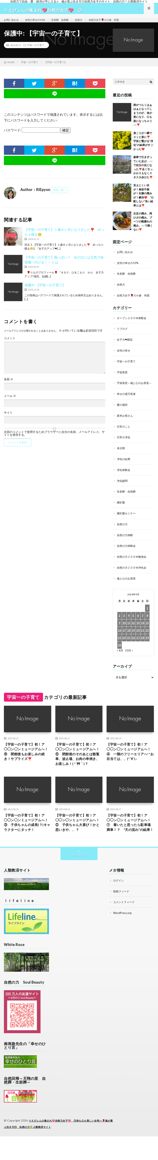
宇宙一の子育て (35, 52)
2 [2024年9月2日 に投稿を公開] (119, 622)
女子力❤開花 (125, 346)
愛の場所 (122, 414)
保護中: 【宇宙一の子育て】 (44, 292)
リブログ (122, 335)
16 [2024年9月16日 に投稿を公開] (119, 637)
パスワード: (32, 137)
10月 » (129, 657)
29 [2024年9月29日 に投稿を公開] (147, 644)
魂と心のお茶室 (127, 585)
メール (10, 403)
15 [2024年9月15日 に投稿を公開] (147, 629)
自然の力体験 (125, 542)
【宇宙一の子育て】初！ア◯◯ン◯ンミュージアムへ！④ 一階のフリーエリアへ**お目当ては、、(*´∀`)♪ (129, 762)
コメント (9, 345)
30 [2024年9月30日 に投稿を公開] (119, 652)
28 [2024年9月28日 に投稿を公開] (142, 644)
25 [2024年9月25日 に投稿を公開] (128, 644)
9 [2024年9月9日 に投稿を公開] (119, 629)
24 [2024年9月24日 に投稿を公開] (124, 644)
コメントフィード (124, 926)
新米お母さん (125, 425)
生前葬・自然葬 (127, 500)
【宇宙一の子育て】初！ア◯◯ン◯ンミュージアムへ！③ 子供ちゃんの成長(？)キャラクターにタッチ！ (27, 842)
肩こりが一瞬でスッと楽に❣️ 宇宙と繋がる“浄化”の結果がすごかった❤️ (144, 148)
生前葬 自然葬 (67, 23)
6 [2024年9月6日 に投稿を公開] (138, 622)
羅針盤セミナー (127, 521)
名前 (8, 386)
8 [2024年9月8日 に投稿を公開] (147, 622)
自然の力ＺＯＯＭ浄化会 (133, 574)
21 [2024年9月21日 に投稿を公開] (142, 637)
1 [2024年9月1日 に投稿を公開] (147, 615)
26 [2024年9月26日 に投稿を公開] (133, 644)
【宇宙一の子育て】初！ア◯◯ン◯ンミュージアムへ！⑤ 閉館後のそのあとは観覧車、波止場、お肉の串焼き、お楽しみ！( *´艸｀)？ (78, 765)
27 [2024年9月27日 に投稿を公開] (138, 644)
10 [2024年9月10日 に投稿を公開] (124, 629)
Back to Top (79, 879)
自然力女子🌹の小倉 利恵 (116, 23)
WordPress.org (123, 936)
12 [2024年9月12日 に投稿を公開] (133, 629)
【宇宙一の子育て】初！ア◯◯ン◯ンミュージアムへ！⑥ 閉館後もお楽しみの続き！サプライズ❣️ (27, 759)
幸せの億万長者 (127, 403)
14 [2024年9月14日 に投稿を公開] (142, 629)
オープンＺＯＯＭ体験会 (133, 324)
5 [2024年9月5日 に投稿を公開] (133, 622)
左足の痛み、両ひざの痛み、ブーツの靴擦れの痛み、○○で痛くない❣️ (143, 228)
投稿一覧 (58, 197)
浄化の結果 (124, 468)
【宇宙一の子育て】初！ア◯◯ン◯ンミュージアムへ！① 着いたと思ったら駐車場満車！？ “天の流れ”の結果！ (129, 842)
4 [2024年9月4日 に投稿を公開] (129, 622)
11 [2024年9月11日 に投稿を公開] (128, 629)
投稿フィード (121, 915)
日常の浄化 (124, 446)
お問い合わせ (12, 23)
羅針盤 (121, 510)
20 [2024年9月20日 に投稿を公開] (138, 637)
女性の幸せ (124, 356)
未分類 (121, 457)
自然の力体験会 (127, 553)
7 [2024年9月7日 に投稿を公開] (142, 622)
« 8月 (120, 657)
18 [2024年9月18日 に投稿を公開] (128, 637)
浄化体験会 (124, 478)
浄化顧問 (122, 489)
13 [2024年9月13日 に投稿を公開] (138, 629)
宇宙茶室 (122, 378)
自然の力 (122, 532)
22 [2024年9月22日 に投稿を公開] (147, 637)
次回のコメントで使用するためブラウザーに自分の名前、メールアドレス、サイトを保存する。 (54, 441)
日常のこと (124, 435)
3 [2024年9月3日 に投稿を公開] (124, 622)
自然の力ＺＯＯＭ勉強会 (133, 564)
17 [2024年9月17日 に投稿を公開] (124, 637)
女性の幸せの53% (39, 23)
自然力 (88, 23)
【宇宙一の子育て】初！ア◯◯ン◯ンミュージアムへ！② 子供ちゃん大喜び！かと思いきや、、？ (78, 839)
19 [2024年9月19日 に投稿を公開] (133, 637)
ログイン (119, 904)
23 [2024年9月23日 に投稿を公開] (119, 644)
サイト (8, 420)
